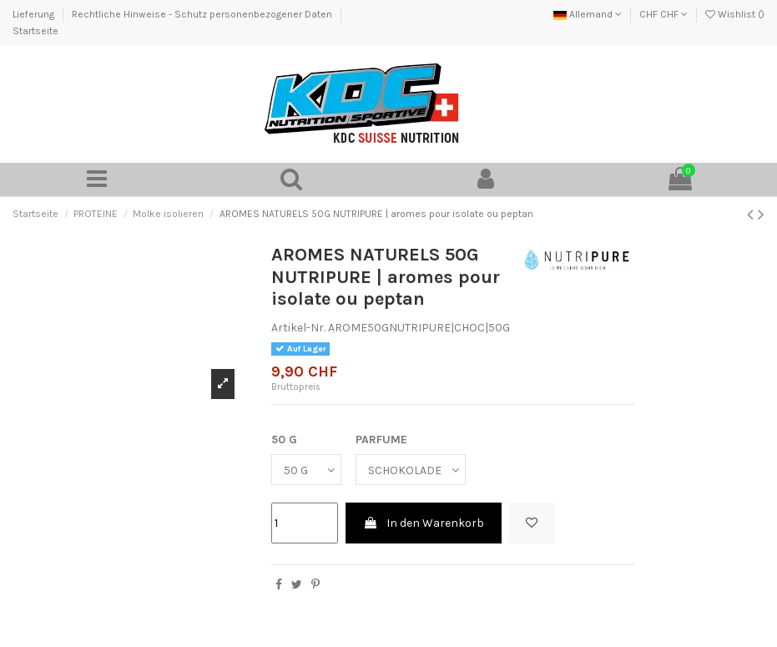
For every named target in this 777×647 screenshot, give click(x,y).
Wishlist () (734, 14)
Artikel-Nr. (298, 328)
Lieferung (35, 14)
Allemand (587, 14)
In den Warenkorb (423, 523)
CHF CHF (663, 14)
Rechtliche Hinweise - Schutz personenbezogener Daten (203, 14)
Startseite (35, 31)
